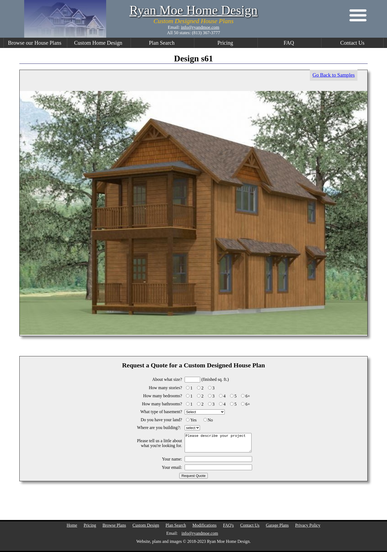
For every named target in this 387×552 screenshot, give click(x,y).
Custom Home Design (98, 43)
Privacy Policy (307, 525)
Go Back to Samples (334, 75)
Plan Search (162, 43)
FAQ (289, 43)
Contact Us (352, 43)
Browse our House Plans (35, 43)
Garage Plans (277, 525)
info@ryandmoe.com (200, 27)
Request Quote (193, 476)
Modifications (204, 525)
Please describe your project (218, 443)
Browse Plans (114, 525)
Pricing (225, 43)
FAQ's (228, 525)
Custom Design (145, 525)
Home (72, 525)
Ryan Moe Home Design (194, 10)
